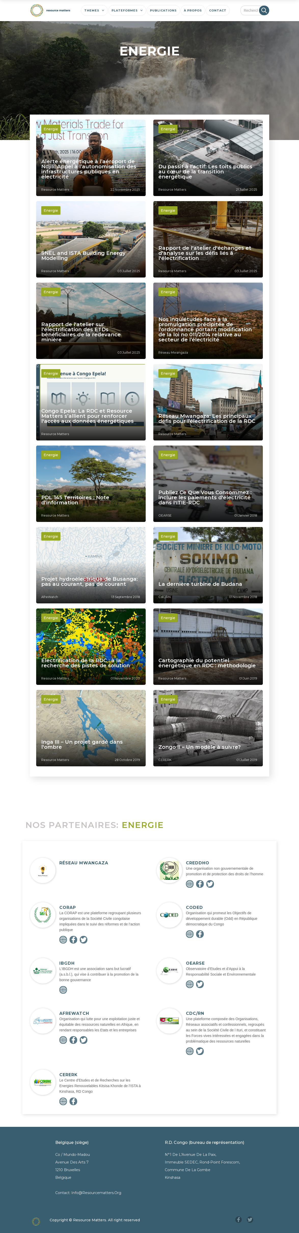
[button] (94, 10)
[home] (50, 11)
